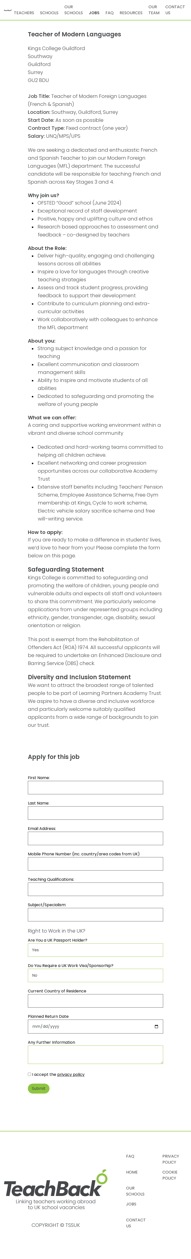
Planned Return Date (48, 1016)
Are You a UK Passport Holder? (57, 940)
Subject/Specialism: (47, 905)
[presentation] (65, 1107)
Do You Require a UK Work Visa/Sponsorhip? (70, 965)
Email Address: (42, 828)
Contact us (175, 10)
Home (132, 1172)
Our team (153, 10)
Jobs (94, 13)
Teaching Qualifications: (51, 879)
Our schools (73, 10)
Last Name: (38, 803)
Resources (131, 13)
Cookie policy (170, 1175)
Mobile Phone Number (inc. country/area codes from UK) (84, 854)
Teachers (24, 13)
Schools (49, 13)
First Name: (39, 778)
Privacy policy (170, 1159)
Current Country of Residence (57, 991)
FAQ (109, 13)
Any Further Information (51, 1042)
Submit (39, 1088)
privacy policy (71, 1074)
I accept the (56, 1074)
